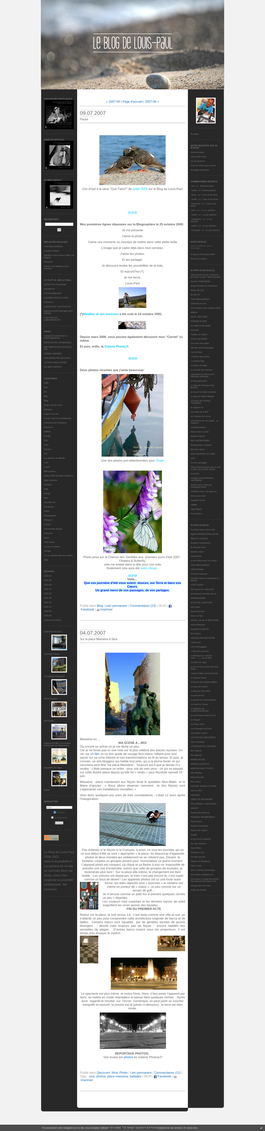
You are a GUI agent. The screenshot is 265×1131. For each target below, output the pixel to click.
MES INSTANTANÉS (200, 440)
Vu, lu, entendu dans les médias (58, 555)
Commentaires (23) (143, 606)
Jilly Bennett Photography (202, 348)
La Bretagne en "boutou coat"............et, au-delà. (201, 656)
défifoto (47, 431)
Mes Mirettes (196, 773)
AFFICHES (49, 721)
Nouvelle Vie (49, 502)
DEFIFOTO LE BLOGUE (55, 284)
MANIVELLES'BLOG (200, 764)
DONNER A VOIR (199, 321)
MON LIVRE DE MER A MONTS (58, 476)
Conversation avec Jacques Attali (205, 308)
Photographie (50, 515)
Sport (46, 538)
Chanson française (199, 574)
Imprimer (105, 609)
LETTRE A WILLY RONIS (55, 362)
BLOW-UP (195, 295)
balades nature (197, 552)
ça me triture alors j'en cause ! (204, 560)
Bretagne (48, 409)
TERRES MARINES (53, 353)
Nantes (47, 493)
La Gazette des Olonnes (202, 370)
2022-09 (47, 580)
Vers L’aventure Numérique (203, 870)
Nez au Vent (196, 790)
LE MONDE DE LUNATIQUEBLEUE (200, 710)
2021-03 (47, 602)
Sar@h (194, 835)
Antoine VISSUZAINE (200, 281)
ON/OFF (194, 808)
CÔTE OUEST (197, 585)
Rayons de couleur (199, 830)
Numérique (49, 507)
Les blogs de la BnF (200, 412)
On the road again (199, 463)
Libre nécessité (197, 742)
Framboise (196, 219)
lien (97, 754)
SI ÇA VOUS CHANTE (201, 839)
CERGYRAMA (197, 569)
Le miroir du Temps (199, 704)
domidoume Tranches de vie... (204, 594)
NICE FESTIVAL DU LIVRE (203, 454)
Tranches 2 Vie (197, 852)
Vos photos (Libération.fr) (202, 874)
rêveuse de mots (198, 496)
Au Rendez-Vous (198, 547)
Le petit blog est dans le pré (203, 715)
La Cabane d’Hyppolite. (54, 676)
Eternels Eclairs (198, 611)
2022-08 (47, 585)
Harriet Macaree (198, 625)
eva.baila (195, 330)
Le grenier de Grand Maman (203, 700)
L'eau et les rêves (198, 157)
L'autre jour (196, 642)
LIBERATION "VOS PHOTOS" (57, 307)
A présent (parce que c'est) (203, 529)
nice (92, 1076)
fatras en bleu (197, 616)
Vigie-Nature (196, 509)
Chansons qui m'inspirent (55, 423)
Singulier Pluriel (198, 500)
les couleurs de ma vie (201, 416)
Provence (48, 533)
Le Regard (195, 720)
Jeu (45, 454)
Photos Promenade (199, 826)
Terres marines (50, 698)
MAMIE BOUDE (198, 759)
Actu (46, 387)
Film (46, 440)
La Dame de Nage (199, 365)
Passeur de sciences (200, 812)
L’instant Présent (51, 251)
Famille (47, 436)
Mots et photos (50, 480)
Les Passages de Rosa (201, 728)
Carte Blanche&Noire (53, 246)
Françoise (195, 204)
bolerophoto (196, 556)
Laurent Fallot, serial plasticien (204, 673)
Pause (84, 119)
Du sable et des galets (201, 325)
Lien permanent (116, 606)
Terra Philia (196, 848)
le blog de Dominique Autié (203, 254)
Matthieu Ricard (198, 436)
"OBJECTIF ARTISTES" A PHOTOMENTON (55, 337)
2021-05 (47, 598)
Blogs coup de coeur (53, 405)
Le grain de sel (197, 695)
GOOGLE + (49, 302)
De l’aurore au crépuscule (202, 589)
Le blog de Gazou (199, 678)
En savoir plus (190, 1128)
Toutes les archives (52, 620)
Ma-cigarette (196, 755)
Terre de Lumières (199, 259)
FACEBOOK (49, 289)
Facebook (162, 1076)
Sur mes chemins (198, 843)
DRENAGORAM (198, 598)
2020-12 (47, 607)
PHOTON (195, 474)
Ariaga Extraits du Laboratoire (204, 286)
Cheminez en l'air (198, 303)
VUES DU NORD (198, 890)
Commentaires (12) (167, 1072)
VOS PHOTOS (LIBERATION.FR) (52, 319)
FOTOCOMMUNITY (53, 293)
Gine (193, 210)
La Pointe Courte (51, 654)
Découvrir (48, 427)
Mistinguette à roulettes (201, 445)
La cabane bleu (197, 361)
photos (128, 1057)
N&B (46, 489)
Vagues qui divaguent (200, 861)
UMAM (194, 505)
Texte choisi (49, 542)
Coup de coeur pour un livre (203, 165)
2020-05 (47, 616)
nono (193, 458)
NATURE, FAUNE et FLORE (203, 786)
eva (193, 186)
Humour (47, 449)
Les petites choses (199, 733)
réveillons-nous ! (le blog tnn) (204, 491)
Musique (48, 485)
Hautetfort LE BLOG (200, 629)
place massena (117, 1076)
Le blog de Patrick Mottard (202, 396)
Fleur (46, 445)
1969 (46, 383)
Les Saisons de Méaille (54, 458)
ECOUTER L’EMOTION (201, 602)
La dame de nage (198, 662)
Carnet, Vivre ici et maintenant (57, 418)
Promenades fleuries (53, 529)
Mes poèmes (50, 471)
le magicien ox (197, 407)
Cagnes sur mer (51, 414)
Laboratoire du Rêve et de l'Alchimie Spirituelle (202, 375)
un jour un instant (51, 546)
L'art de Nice (196, 352)
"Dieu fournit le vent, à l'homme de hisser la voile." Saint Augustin (205, 276)
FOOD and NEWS (199, 339)
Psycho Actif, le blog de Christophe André (201, 486)
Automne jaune (197, 152)
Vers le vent (196, 866)
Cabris (47, 790)
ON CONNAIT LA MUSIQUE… (204, 804)
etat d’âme (195, 607)
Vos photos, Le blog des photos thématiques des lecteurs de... (205, 880)
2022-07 (47, 589)
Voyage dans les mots (201, 885)
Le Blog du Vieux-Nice (201, 691)
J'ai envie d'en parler (200, 343)
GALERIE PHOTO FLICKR (56, 298)
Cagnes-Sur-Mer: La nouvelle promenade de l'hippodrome (57, 744)
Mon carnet (196, 782)
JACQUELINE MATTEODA (203, 638)
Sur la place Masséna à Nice (98, 639)
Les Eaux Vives (198, 724)
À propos (195, 134)
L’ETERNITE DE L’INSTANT (203, 746)
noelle (194, 190)
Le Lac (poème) (198, 161)
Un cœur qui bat (198, 857)
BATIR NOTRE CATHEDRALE (57, 342)
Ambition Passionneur (200, 543)
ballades (135, 1076)
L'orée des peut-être (200, 651)
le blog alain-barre (199, 381)
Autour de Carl (197, 290)
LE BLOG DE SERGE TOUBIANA (200, 402)
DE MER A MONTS (52, 367)
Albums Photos (52, 632)
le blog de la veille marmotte (203, 392)
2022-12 (47, 576)
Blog (46, 400)
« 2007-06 (113, 101)
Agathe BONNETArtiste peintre (204, 534)
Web (46, 560)
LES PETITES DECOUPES (203, 737)
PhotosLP (48, 262)
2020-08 (47, 611)
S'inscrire (59, 812)
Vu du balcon (196, 513)
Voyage (47, 551)
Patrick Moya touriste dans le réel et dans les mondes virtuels (206, 468)
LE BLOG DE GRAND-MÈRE (204, 682)
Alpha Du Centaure (199, 538)
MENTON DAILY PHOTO (202, 768)
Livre (46, 462)
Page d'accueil (133, 101)
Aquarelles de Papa (53, 768)
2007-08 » (152, 101)
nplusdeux (195, 795)
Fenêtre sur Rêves (199, 334)
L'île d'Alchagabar (199, 647)
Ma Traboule (196, 751)
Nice (46, 498)
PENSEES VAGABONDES (203, 817)
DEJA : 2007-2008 (199, 317)
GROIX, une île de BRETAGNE (205, 620)
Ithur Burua (196, 633)
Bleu (46, 396)
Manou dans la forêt (200, 432)
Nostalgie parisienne (200, 170)
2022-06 (47, 593)
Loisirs (47, 467)
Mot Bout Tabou (198, 449)
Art (45, 392)
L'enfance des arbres (200, 356)
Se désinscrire (59, 817)
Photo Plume (196, 821)
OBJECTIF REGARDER (202, 799)
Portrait (47, 524)
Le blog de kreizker (199, 686)
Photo (46, 511)
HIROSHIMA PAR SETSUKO (57, 358)
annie (193, 195)
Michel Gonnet (197, 777)
